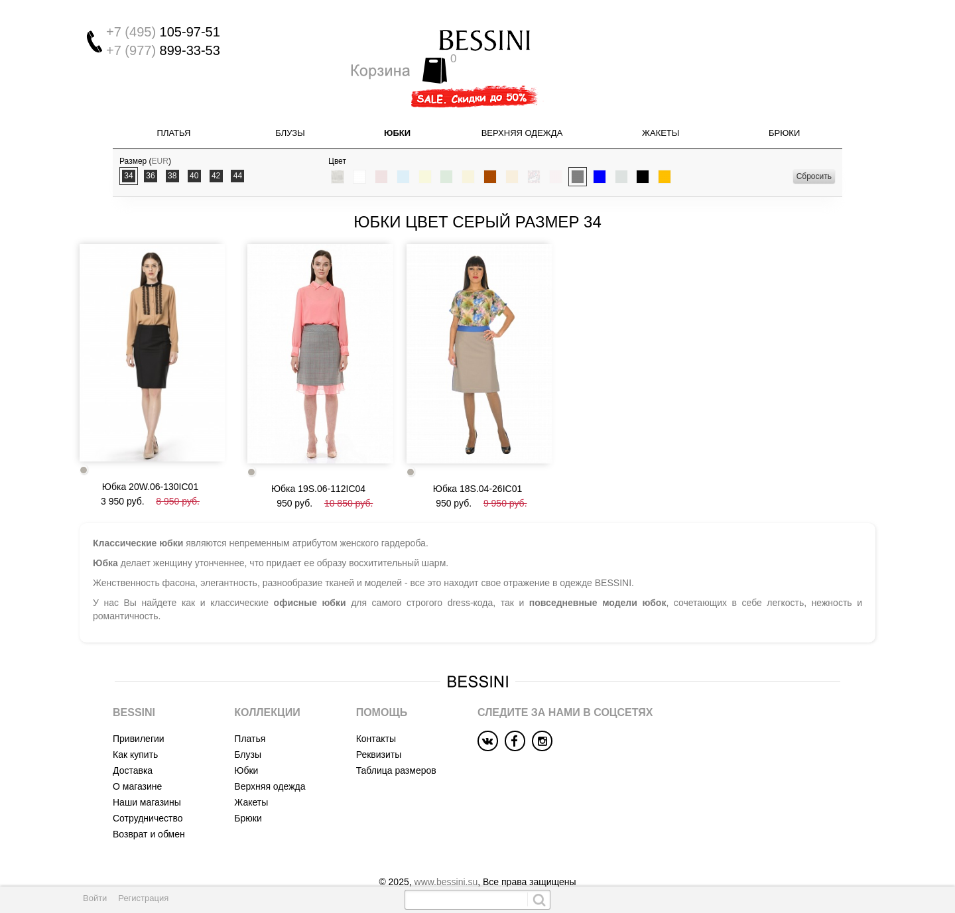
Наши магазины (147, 777)
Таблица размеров (396, 745)
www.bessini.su (446, 856)
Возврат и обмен (149, 809)
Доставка (133, 745)
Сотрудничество (147, 793)
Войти (95, 898)
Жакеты (660, 113)
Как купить (135, 729)
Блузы (289, 113)
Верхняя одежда (522, 113)
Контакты (376, 713)
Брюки (784, 113)
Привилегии (138, 713)
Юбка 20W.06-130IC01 (150, 461)
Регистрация (143, 898)
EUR (160, 141)
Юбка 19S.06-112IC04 (318, 463)
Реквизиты (379, 729)
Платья (174, 113)
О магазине (137, 761)
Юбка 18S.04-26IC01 (477, 463)
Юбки (397, 113)
